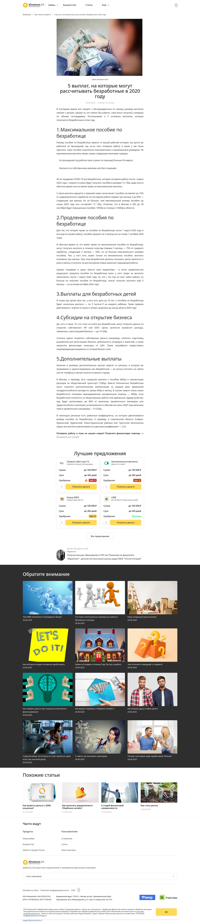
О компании (66, 838)
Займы (51, 5)
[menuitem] (53, 5)
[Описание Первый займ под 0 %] (62, 486)
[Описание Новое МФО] (62, 522)
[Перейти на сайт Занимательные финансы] (125, 486)
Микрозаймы (29, 838)
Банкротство (69, 5)
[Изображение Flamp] (147, 898)
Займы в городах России (34, 850)
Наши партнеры (68, 850)
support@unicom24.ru (32, 920)
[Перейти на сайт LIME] (125, 522)
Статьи (89, 5)
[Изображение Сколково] (168, 898)
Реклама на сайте (30, 890)
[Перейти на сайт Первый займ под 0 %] (81, 486)
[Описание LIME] (106, 522)
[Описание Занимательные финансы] (106, 486)
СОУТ (73, 890)
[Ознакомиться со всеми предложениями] (99, 536)
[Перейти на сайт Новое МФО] (81, 522)
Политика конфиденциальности (54, 890)
